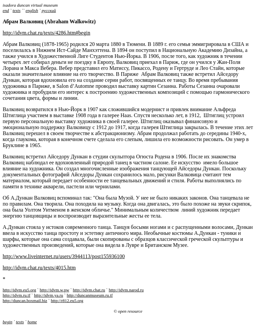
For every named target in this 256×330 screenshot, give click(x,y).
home (32, 321)
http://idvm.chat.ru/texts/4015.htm (39, 267)
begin (7, 321)
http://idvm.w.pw (54, 289)
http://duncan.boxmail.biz (25, 300)
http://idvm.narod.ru (126, 289)
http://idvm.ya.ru (48, 295)
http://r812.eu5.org (67, 300)
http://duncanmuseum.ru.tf (90, 295)
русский (49, 10)
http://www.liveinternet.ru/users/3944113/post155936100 (64, 256)
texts (17, 10)
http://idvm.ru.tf (16, 295)
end (6, 10)
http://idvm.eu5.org (19, 289)
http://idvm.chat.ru (89, 289)
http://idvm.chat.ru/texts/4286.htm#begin (46, 33)
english (32, 10)
